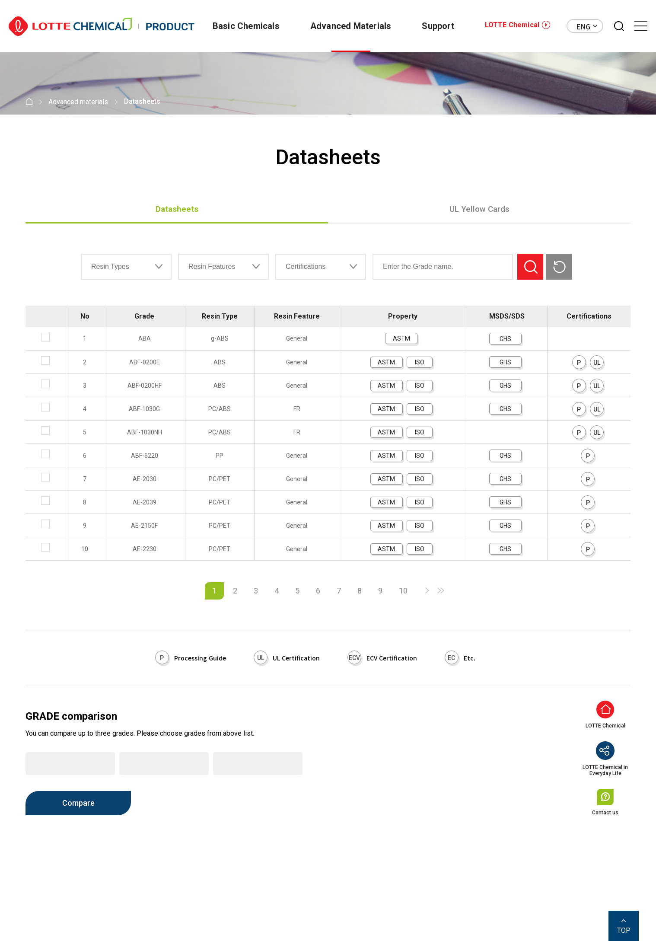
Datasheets (177, 209)
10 (403, 590)
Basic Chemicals (234, 26)
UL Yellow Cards (479, 209)
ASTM (401, 338)
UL (596, 362)
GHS (505, 338)
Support (434, 26)
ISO (419, 362)
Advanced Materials (343, 26)
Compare (78, 802)
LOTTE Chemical (512, 25)
